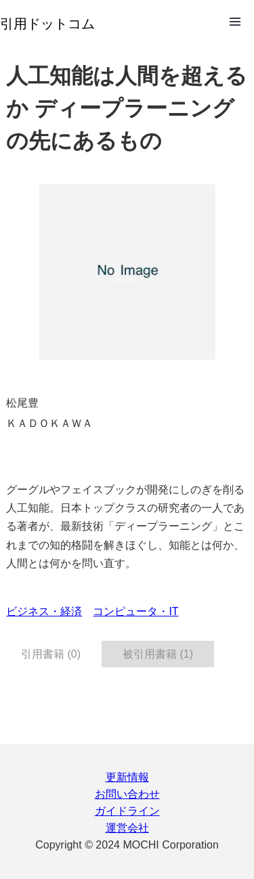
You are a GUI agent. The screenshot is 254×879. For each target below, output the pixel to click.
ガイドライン (127, 811)
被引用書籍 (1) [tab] (158, 654)
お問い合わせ (127, 794)
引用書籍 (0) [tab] (51, 654)
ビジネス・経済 (44, 611)
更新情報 (127, 777)
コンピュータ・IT (135, 611)
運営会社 (127, 828)
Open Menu (235, 22)
